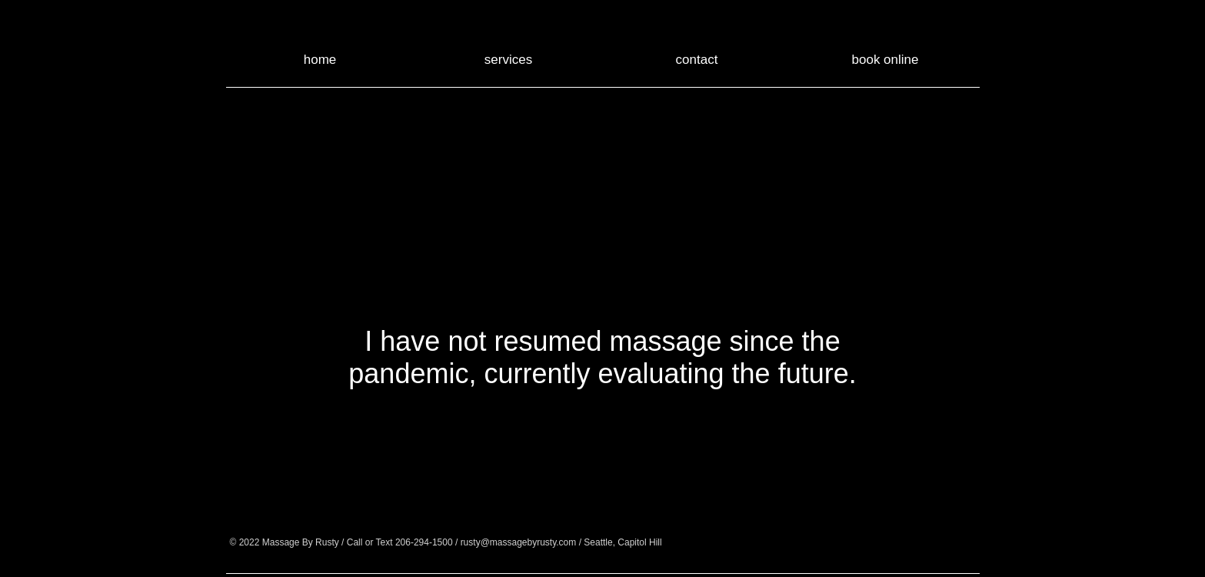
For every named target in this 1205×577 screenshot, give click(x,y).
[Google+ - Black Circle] (799, 542)
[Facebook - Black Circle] (762, 542)
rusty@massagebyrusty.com (519, 542)
